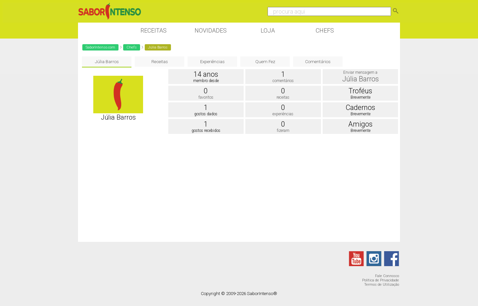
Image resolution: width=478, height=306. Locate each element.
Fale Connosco (387, 276)
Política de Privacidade (380, 280)
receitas (283, 97)
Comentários (318, 61)
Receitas (153, 30)
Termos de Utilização (381, 284)
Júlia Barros (107, 61)
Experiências (212, 61)
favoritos (206, 97)
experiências (283, 114)
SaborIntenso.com (100, 47)
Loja (268, 30)
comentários (283, 80)
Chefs (325, 30)
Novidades (211, 30)
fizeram (283, 130)
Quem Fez (265, 61)
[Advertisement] (239, 188)
